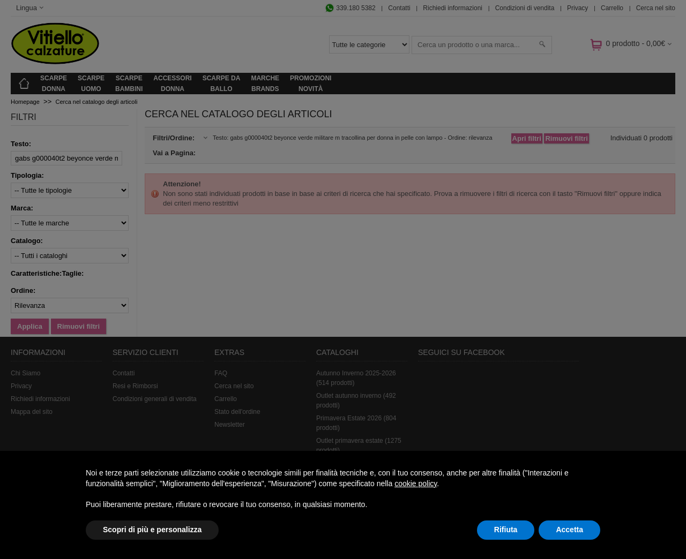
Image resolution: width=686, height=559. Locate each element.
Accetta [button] (569, 529)
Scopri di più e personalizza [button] (152, 529)
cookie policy (415, 483)
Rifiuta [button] (506, 529)
